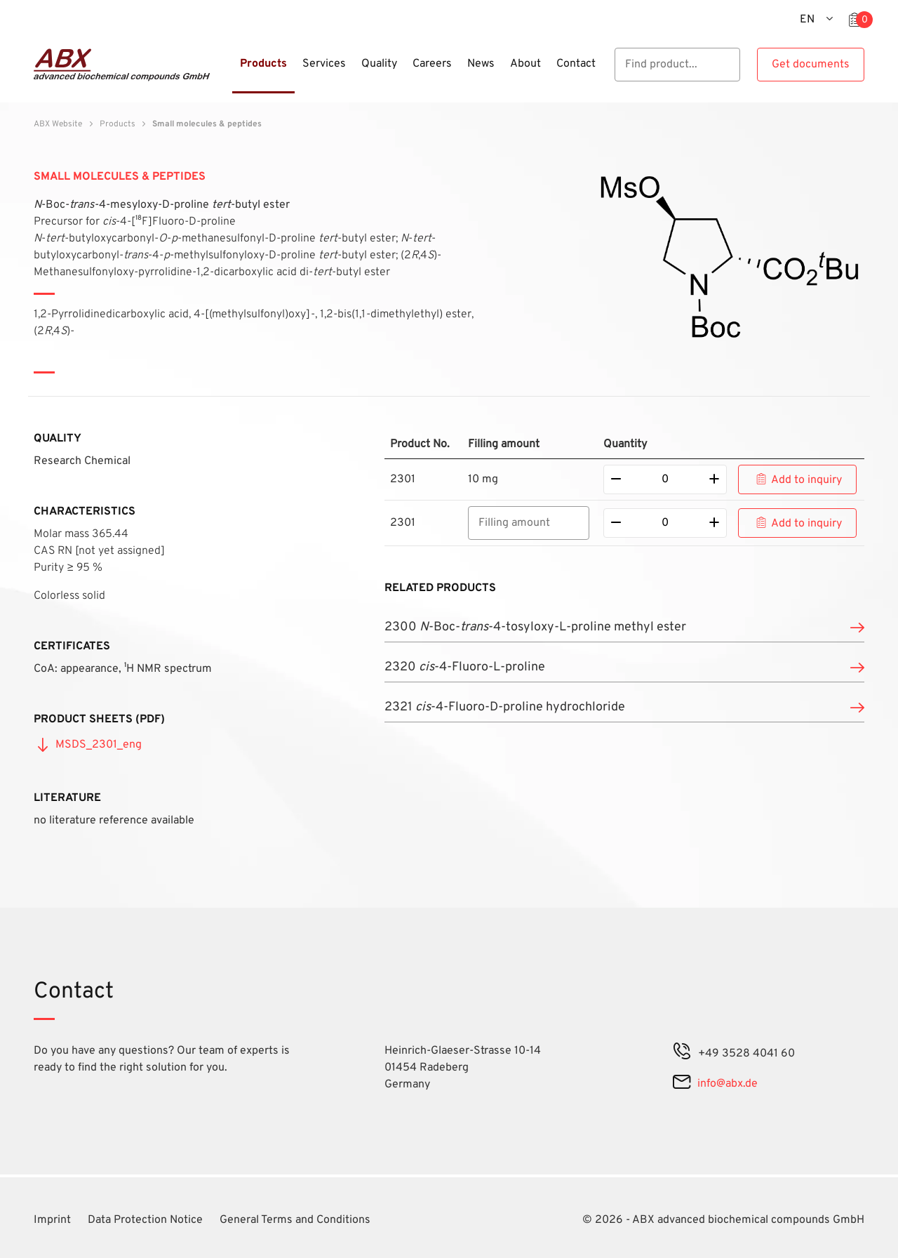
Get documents (811, 65)
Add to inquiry (806, 480)
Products (117, 124)
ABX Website (58, 124)
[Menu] (228, 72)
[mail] (681, 1084)
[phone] (682, 1054)
